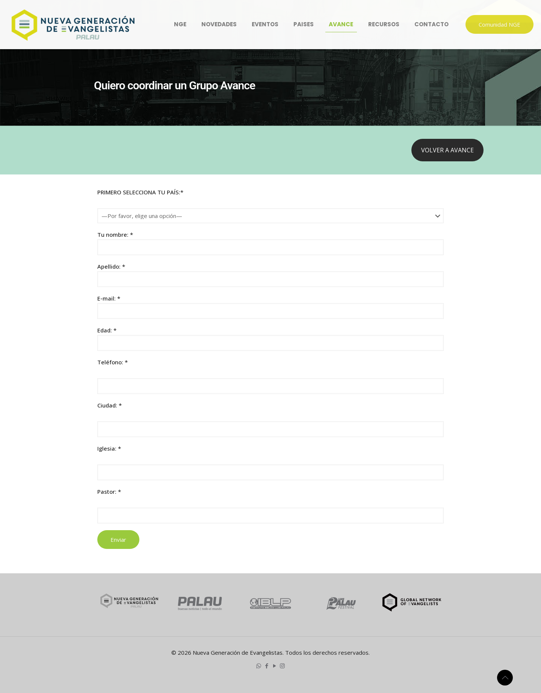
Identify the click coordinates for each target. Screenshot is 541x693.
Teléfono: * (112, 362)
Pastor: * (109, 491)
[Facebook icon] (266, 665)
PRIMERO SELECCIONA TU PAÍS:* (140, 192)
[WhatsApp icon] (258, 665)
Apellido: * (270, 275)
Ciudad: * (109, 405)
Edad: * (270, 338)
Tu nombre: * (270, 243)
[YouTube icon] (274, 665)
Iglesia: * (109, 448)
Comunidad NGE (499, 24)
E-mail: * (270, 307)
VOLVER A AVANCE (447, 150)
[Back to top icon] (505, 677)
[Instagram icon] (282, 665)
